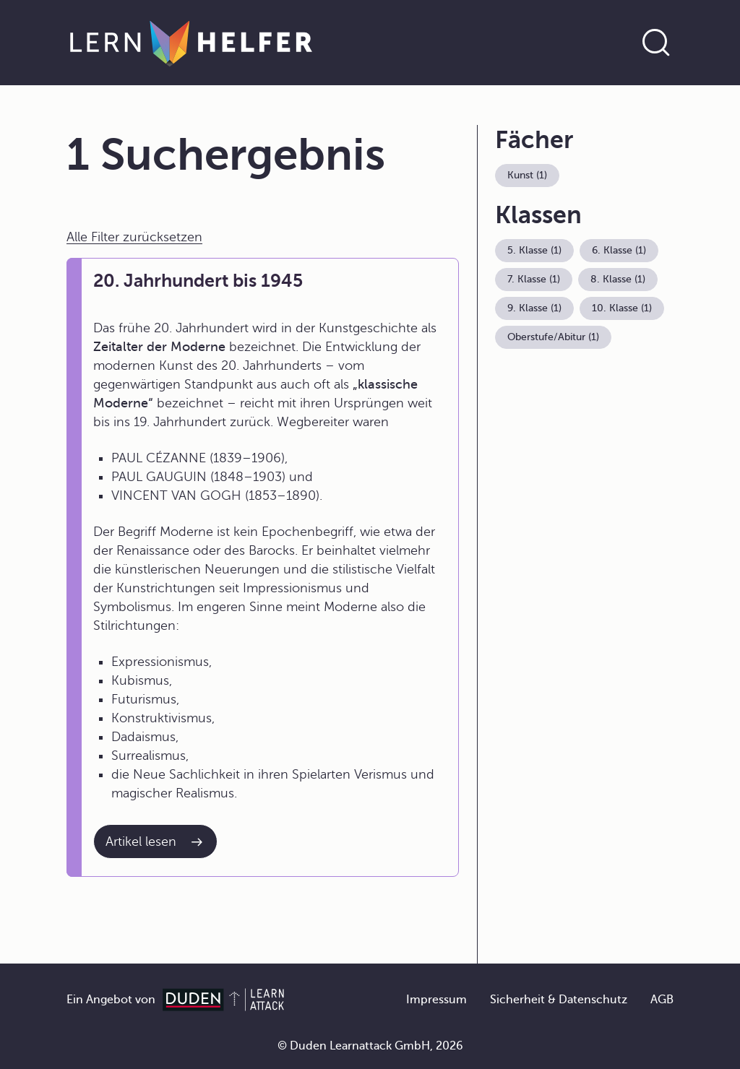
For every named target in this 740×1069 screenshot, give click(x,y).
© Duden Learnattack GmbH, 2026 (370, 1045)
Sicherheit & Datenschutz (558, 999)
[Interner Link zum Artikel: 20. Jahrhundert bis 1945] (155, 841)
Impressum (436, 999)
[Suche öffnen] (656, 42)
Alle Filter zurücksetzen (134, 237)
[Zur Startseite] (191, 42)
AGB (662, 999)
